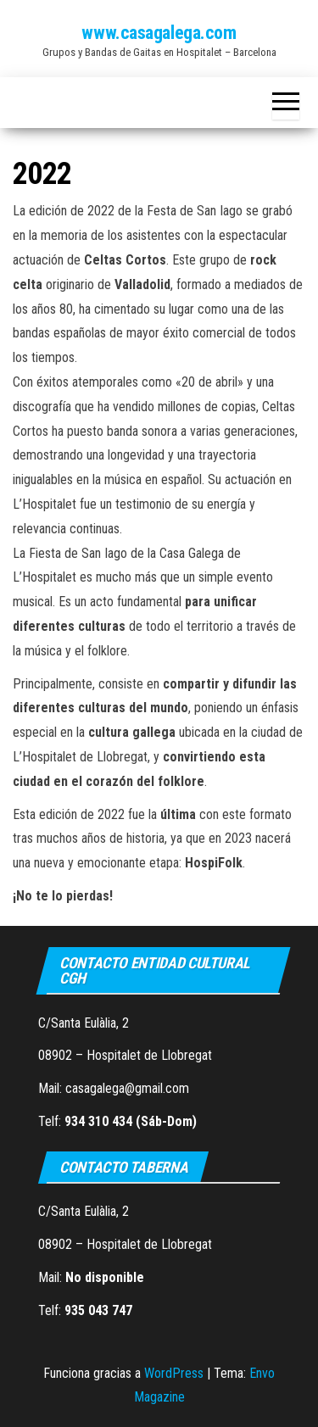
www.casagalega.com (158, 32)
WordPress (174, 1373)
